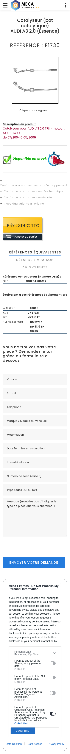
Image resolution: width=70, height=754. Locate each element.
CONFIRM (23, 730)
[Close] (59, 586)
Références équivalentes (35, 252)
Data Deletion (14, 743)
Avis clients (35, 267)
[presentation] (31, 544)
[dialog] (35, 665)
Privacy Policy (56, 743)
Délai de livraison (35, 259)
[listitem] (35, 653)
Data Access (34, 743)
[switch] (53, 663)
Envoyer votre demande (33, 562)
